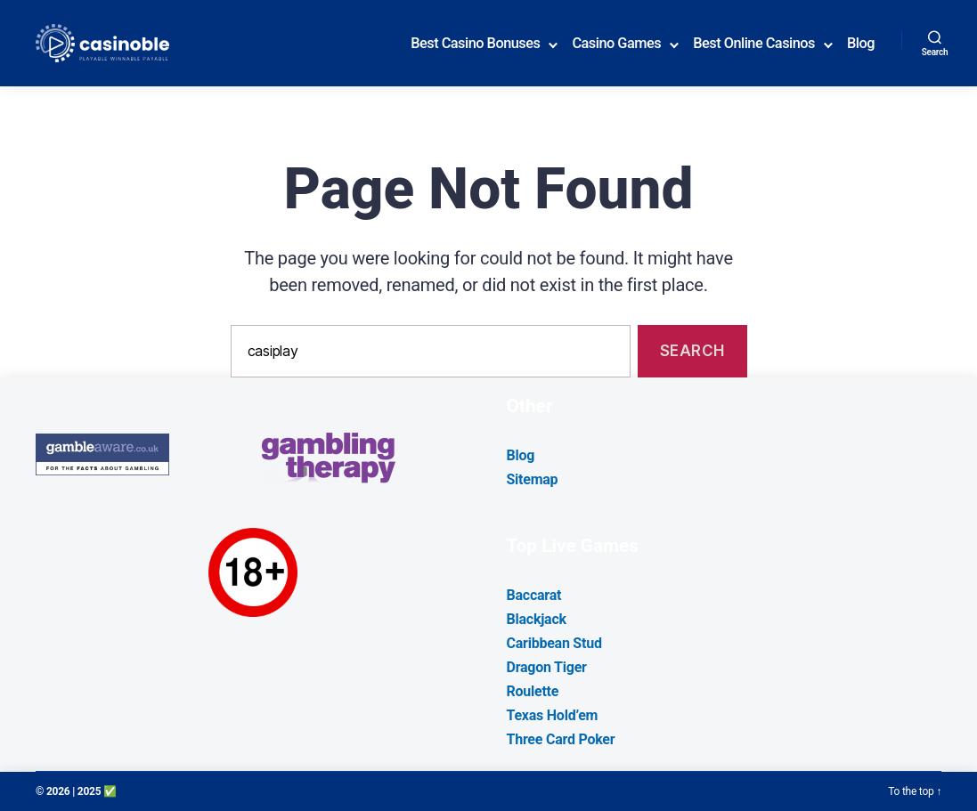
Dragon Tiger (547, 667)
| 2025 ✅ (94, 791)
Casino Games (616, 43)
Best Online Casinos (754, 43)
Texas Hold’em (552, 715)
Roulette (533, 691)
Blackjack (536, 619)
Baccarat (534, 595)
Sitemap (532, 479)
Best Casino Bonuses (475, 43)
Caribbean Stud (554, 643)
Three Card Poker (561, 739)
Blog (861, 43)
